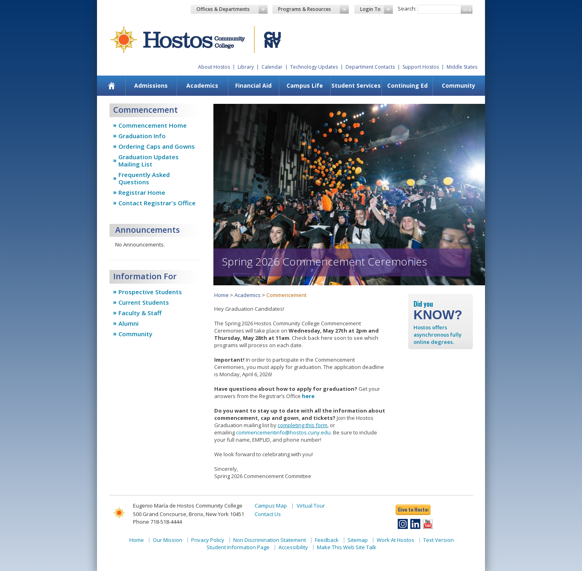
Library (246, 66)
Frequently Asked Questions (144, 178)
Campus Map (271, 505)
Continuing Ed (407, 85)
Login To (376, 9)
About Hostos (214, 66)
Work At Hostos (395, 540)
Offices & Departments (232, 9)
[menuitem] (111, 86)
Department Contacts (370, 66)
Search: (407, 8)
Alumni (128, 323)
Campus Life (305, 85)
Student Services (356, 85)
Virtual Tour (311, 505)
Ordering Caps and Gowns (156, 146)
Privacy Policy (207, 540)
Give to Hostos (413, 509)
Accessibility (293, 547)
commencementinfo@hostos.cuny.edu (283, 432)
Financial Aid (253, 85)
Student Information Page (238, 547)
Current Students (143, 302)
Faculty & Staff (140, 312)
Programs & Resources (313, 9)
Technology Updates (314, 66)
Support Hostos (421, 66)
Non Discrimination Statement (269, 540)
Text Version (438, 540)
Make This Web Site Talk (346, 547)
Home (221, 295)
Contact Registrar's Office (157, 202)
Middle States (462, 66)
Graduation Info (142, 135)
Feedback (327, 540)
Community (458, 85)
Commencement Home (152, 125)
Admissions (151, 85)
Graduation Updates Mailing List (148, 160)
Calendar (272, 66)
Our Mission (167, 540)
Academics (202, 85)
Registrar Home (141, 192)
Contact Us (268, 514)
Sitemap (358, 540)
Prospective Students (150, 291)
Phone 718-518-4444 (157, 521)
